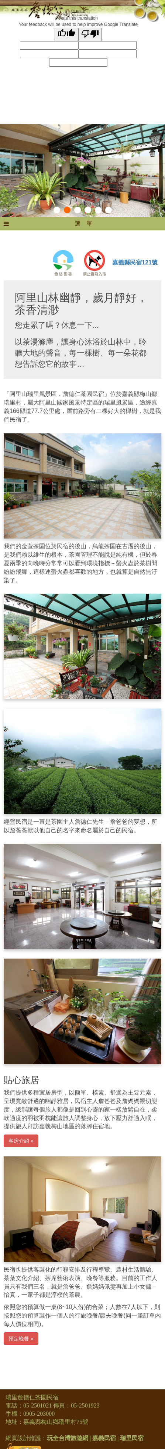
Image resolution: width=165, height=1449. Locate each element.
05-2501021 (37, 1405)
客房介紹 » (21, 1141)
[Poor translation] (90, 34)
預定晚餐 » (21, 1339)
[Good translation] (66, 34)
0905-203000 (39, 1413)
